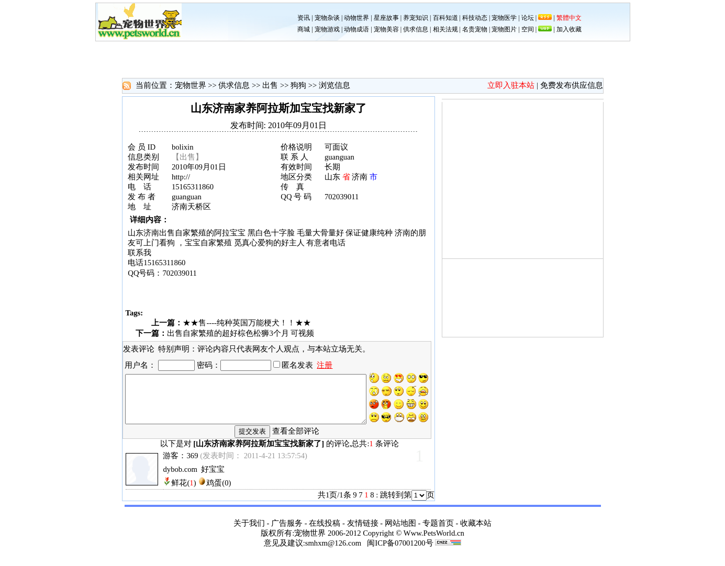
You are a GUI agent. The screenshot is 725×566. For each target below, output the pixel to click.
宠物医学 (504, 17)
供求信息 (415, 29)
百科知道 (445, 17)
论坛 (527, 17)
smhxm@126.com (333, 550)
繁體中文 (569, 17)
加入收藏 (569, 29)
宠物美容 (386, 29)
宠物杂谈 (327, 17)
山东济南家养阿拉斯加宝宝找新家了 (258, 451)
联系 (135, 252)
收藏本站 (476, 530)
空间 (527, 29)
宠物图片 (504, 29)
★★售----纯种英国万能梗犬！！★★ (247, 323)
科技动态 (474, 17)
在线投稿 (324, 530)
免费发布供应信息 (571, 85)
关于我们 (249, 530)
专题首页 (438, 530)
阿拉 (222, 233)
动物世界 (356, 17)
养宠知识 (415, 17)
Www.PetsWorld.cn (434, 540)
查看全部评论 (295, 438)
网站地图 (400, 530)
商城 (303, 29)
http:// (181, 177)
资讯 (303, 17)
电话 (337, 243)
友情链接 (362, 530)
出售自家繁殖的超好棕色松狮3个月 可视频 (240, 333)
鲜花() (183, 490)
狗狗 (298, 85)
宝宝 (238, 233)
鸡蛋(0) (218, 490)
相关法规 (445, 29)
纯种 (385, 233)
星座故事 (386, 17)
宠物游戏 (327, 29)
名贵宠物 (474, 29)
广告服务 (287, 530)
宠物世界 (190, 85)
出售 (270, 85)
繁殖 (198, 233)
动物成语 (356, 29)
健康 (369, 233)
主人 (297, 243)
